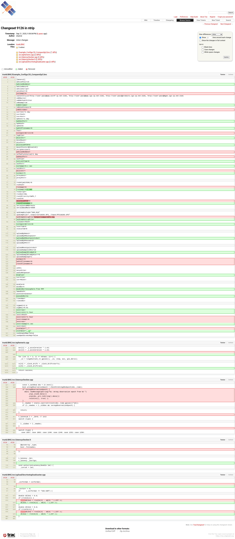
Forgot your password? (225, 17)
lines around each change (219, 37)
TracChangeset (198, 525)
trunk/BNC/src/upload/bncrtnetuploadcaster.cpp (24, 475)
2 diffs (37, 55)
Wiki (145, 20)
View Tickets (201, 20)
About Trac (203, 17)
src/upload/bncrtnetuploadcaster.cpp (34, 62)
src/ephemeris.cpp (26, 55)
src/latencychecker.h (27, 59)
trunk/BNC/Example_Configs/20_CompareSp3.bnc (24, 74)
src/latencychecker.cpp (28, 57)
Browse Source (185, 20)
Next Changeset (225, 24)
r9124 (5, 345)
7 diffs (53, 52)
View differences (205, 34)
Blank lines (208, 47)
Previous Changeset (211, 24)
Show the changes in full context (212, 40)
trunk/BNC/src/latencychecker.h (16, 440)
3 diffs (40, 57)
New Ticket (216, 20)
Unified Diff (110, 531)
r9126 (12, 77)
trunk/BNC (20, 44)
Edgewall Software (29, 536)
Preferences (184, 17)
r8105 (5, 77)
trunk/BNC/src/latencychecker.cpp (17, 380)
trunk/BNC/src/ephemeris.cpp (15, 342)
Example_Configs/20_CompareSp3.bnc (35, 52)
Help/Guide (194, 17)
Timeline (157, 20)
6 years (40, 34)
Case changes (209, 50)
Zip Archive (124, 531)
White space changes (212, 52)
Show (202, 37)
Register (212, 17)
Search (228, 20)
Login (176, 17)
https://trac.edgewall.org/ (225, 536)
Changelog (170, 20)
